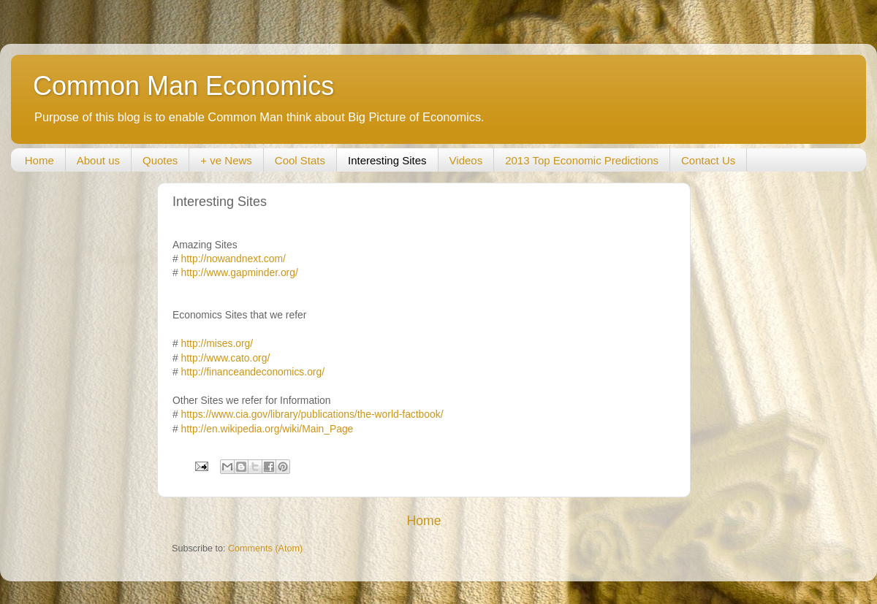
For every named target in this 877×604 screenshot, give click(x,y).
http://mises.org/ (217, 343)
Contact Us (708, 160)
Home (39, 160)
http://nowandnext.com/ (233, 258)
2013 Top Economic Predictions (581, 160)
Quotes (160, 160)
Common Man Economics (183, 86)
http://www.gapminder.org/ (239, 272)
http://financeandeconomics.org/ (252, 372)
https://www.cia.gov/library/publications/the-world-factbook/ (312, 414)
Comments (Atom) (265, 548)
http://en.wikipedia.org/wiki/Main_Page (267, 429)
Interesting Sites (387, 160)
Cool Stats (300, 160)
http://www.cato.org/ (225, 358)
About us (98, 160)
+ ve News (225, 160)
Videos (466, 160)
